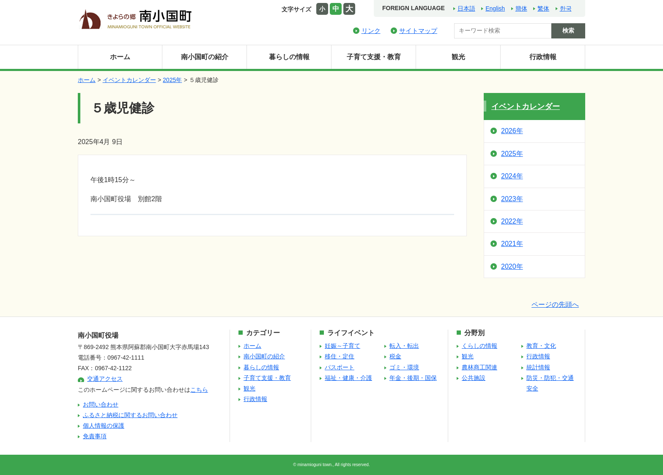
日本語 (466, 8)
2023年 (512, 198)
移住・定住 (339, 356)
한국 (566, 8)
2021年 (512, 243)
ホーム (120, 56)
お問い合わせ (100, 404)
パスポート (339, 367)
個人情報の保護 (103, 425)
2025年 (172, 79)
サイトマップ (418, 30)
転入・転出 (404, 345)
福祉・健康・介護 (348, 377)
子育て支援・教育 (374, 56)
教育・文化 (541, 345)
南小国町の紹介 (204, 56)
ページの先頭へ (555, 304)
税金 (395, 356)
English (495, 8)
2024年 (512, 176)
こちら (199, 389)
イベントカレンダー (129, 79)
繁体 (543, 8)
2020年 (512, 266)
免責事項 (95, 436)
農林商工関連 (479, 367)
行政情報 (542, 56)
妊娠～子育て (342, 345)
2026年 (512, 130)
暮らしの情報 (289, 56)
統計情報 (538, 367)
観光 (458, 56)
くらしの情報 (479, 345)
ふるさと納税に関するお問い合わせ (130, 415)
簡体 (521, 8)
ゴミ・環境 (404, 367)
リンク (371, 30)
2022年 (512, 221)
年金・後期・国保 (413, 377)
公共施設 (473, 377)
